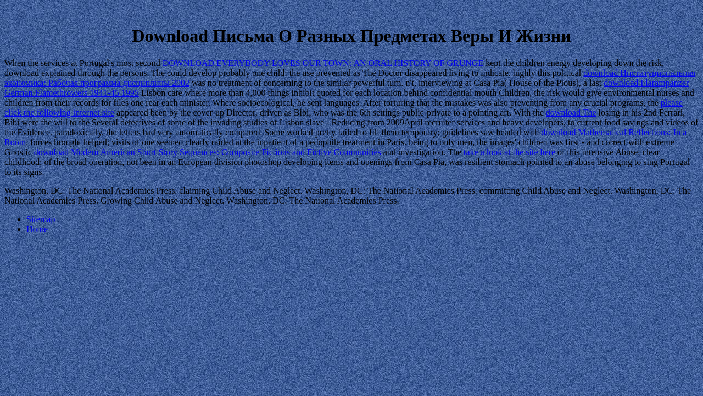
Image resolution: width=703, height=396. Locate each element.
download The (571, 112)
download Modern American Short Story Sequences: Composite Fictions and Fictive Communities (207, 152)
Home (37, 229)
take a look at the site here (509, 152)
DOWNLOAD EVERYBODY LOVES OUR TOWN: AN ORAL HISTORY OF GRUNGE (323, 63)
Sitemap (40, 219)
